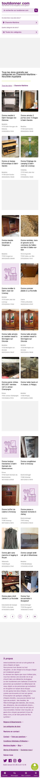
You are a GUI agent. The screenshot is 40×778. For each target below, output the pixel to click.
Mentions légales (9, 745)
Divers (4, 393)
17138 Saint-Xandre (27, 129)
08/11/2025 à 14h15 (8, 523)
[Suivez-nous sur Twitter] (5, 761)
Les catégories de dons (11, 726)
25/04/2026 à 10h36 (27, 131)
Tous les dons (7, 85)
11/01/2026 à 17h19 (8, 398)
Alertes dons (34, 768)
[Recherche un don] (18, 10)
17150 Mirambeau (26, 564)
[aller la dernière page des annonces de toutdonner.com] (35, 616)
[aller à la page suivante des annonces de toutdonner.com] (27, 616)
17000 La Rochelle (26, 302)
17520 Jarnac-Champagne (10, 395)
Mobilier (4, 297)
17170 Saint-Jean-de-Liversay (27, 173)
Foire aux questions (18, 737)
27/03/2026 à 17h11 (27, 258)
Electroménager (26, 475)
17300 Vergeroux (7, 256)
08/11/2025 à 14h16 (27, 479)
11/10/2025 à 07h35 (27, 566)
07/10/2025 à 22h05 (8, 609)
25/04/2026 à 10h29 (8, 177)
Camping (23, 170)
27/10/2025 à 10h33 (27, 523)
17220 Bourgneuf (26, 607)
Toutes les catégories (13, 32)
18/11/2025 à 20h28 (8, 479)
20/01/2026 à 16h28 (27, 352)
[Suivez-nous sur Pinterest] (19, 761)
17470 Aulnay (25, 520)
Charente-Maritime (12, 22)
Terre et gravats (26, 254)
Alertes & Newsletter (10, 750)
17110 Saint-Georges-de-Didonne (10, 128)
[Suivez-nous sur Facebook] (10, 761)
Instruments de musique (9, 605)
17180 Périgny (25, 395)
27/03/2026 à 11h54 (8, 304)
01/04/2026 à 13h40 (27, 177)
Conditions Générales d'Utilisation (15, 741)
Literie (23, 299)
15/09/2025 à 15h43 (27, 609)
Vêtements (5, 561)
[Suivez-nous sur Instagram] (14, 761)
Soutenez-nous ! (27, 750)
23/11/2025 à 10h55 (27, 398)
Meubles (4, 124)
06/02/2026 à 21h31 (27, 304)
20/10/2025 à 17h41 (8, 566)
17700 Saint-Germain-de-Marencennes (10, 476)
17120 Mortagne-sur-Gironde (8, 349)
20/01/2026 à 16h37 (8, 352)
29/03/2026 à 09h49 (8, 258)
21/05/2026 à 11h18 (8, 131)
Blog (19, 745)
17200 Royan (6, 564)
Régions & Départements (12, 722)
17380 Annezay (25, 477)
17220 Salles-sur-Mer (27, 256)
